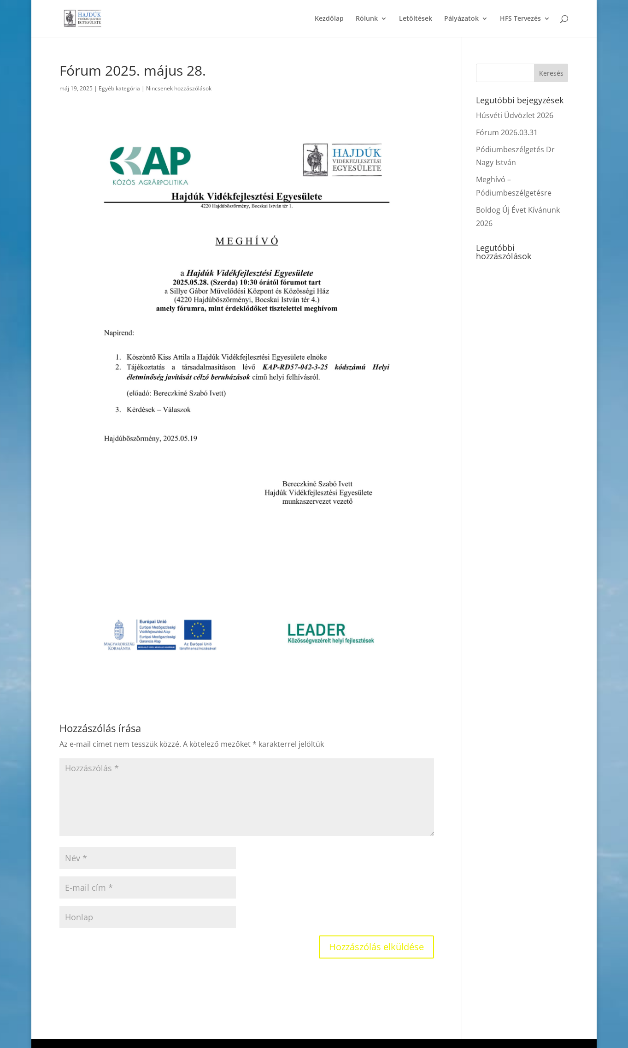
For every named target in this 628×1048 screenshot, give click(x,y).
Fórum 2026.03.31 (507, 132)
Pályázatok (461, 19)
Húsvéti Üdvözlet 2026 (514, 115)
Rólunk (367, 19)
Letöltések (415, 19)
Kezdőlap (329, 19)
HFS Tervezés (520, 19)
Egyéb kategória (119, 88)
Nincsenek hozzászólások (178, 88)
